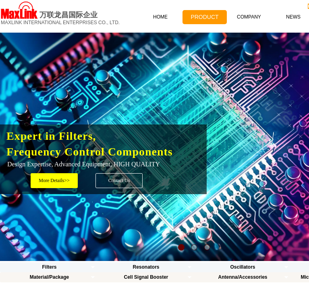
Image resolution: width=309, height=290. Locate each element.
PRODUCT (204, 17)
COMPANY (249, 17)
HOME (160, 17)
